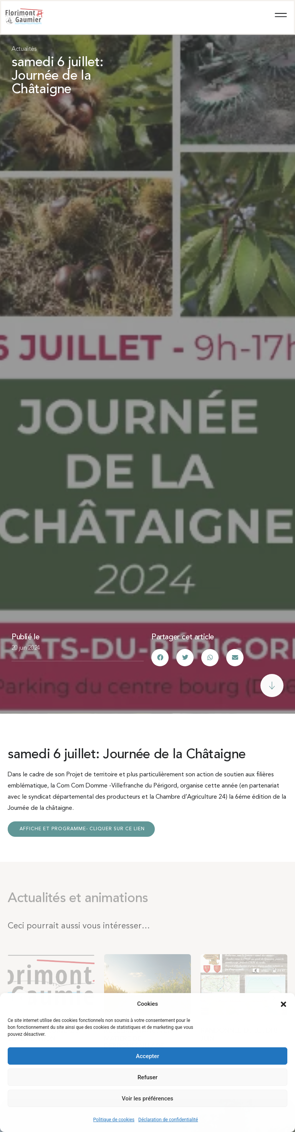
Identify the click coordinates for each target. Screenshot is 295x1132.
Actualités (24, 49)
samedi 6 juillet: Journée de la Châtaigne (57, 76)
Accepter (147, 1056)
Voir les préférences (147, 1098)
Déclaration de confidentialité (168, 1119)
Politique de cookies (113, 1119)
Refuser (147, 1077)
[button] (283, 1004)
